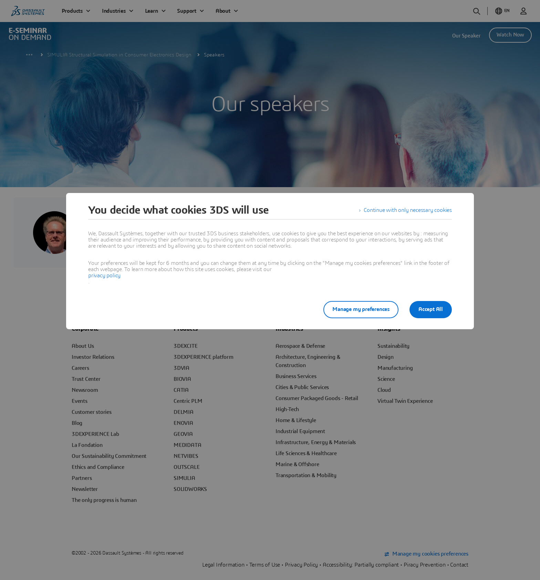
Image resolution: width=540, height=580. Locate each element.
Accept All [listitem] (430, 309)
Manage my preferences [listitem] (361, 309)
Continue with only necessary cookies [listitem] (408, 210)
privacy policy (104, 275)
